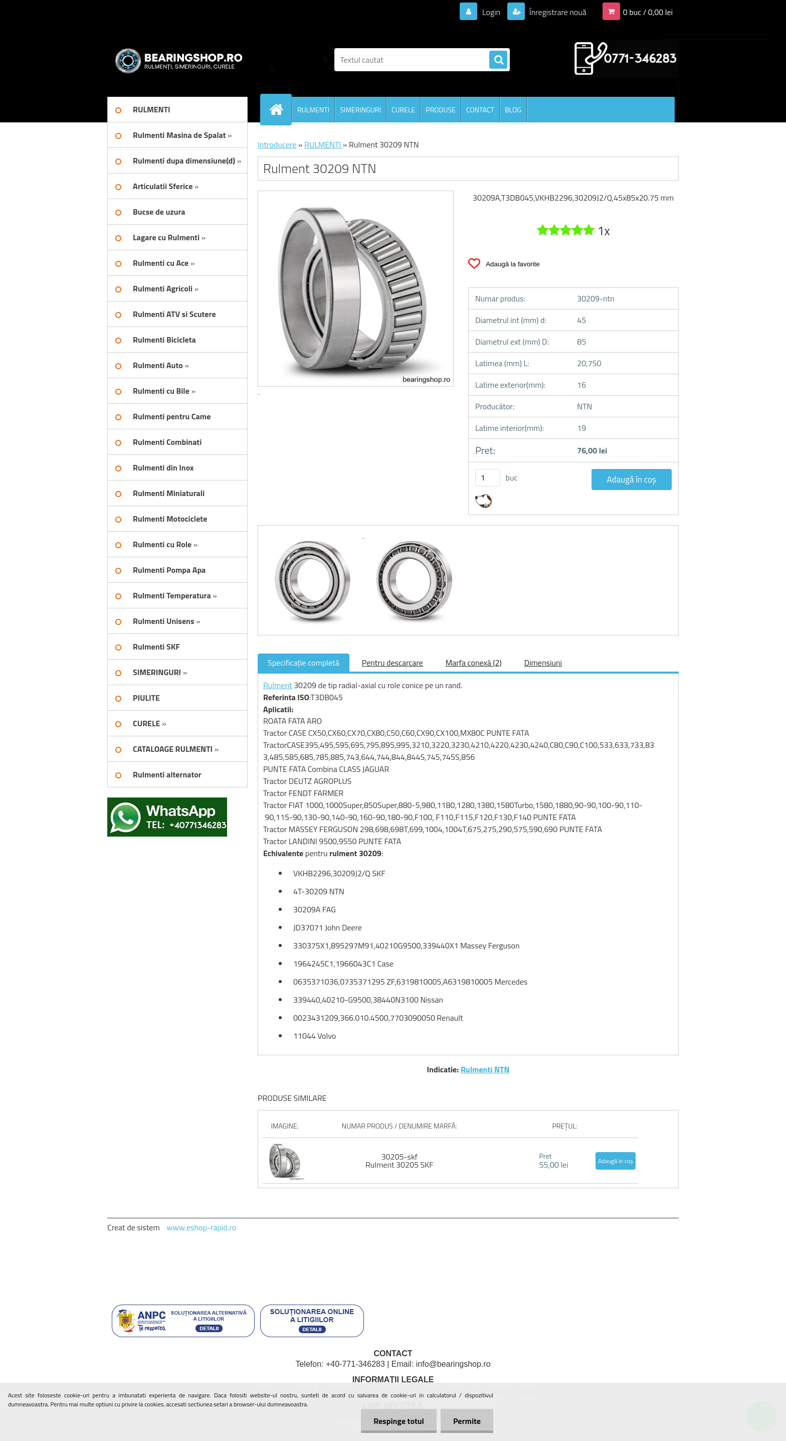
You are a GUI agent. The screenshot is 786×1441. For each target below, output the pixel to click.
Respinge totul (398, 1421)
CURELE (403, 109)
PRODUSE (441, 109)
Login (491, 12)
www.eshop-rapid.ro (201, 1227)
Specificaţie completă (303, 663)
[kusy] (487, 478)
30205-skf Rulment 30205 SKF (399, 1161)
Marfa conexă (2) (474, 663)
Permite (467, 1421)
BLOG (513, 109)
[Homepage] (280, 109)
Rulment (277, 685)
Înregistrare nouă (557, 12)
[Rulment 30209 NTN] (313, 535)
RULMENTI (313, 109)
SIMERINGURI (360, 109)
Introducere (277, 144)
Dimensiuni (543, 663)
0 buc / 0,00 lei (648, 12)
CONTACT (480, 109)
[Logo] (176, 60)
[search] (498, 60)
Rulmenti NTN (485, 1069)
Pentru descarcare (392, 663)
